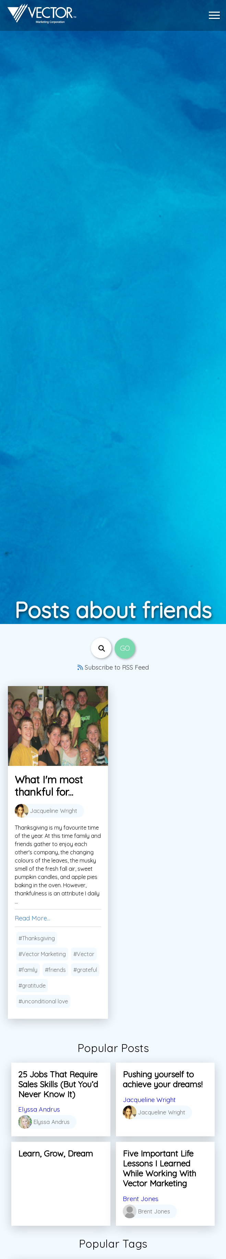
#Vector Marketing (42, 954)
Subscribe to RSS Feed (113, 667)
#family (28, 970)
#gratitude (32, 985)
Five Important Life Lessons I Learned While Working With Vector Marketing (159, 1168)
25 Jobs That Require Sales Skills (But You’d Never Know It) (58, 1084)
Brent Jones (142, 1198)
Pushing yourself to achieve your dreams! (162, 1079)
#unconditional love (43, 1001)
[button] (216, 14)
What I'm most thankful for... (49, 786)
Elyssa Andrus (40, 1109)
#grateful (85, 970)
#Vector (83, 954)
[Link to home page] (41, 14)
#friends (55, 970)
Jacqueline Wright (151, 1099)
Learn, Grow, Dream (55, 1153)
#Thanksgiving (37, 938)
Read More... (34, 918)
